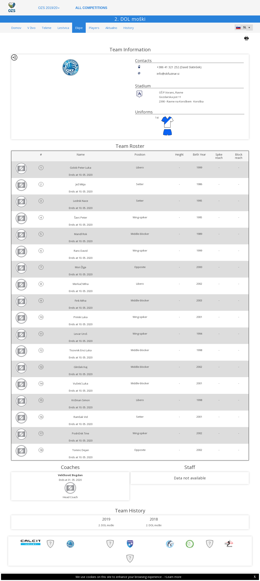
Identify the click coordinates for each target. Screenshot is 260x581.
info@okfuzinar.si (168, 74)
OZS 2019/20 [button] (49, 8)
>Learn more (172, 577)
